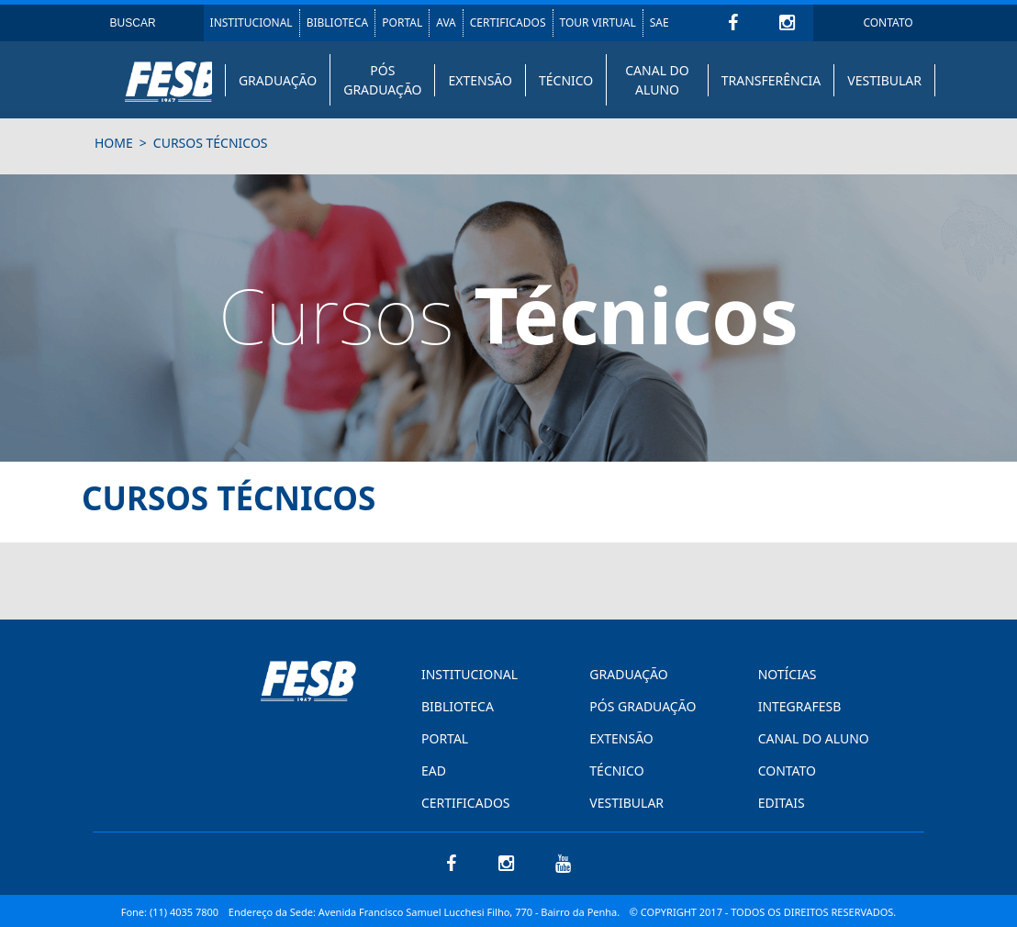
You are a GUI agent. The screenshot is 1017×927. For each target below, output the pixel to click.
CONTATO (887, 22)
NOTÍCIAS (787, 674)
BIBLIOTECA (338, 22)
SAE (659, 22)
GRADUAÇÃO (278, 80)
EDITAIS (781, 802)
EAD (433, 770)
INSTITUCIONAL (251, 22)
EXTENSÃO (479, 80)
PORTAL (402, 22)
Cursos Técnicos (210, 142)
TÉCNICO (566, 80)
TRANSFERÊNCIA (771, 80)
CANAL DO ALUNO (657, 79)
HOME (114, 142)
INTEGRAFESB (800, 706)
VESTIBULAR (884, 80)
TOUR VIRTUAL (598, 22)
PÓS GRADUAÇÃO (382, 79)
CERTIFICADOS (508, 22)
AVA (446, 22)
